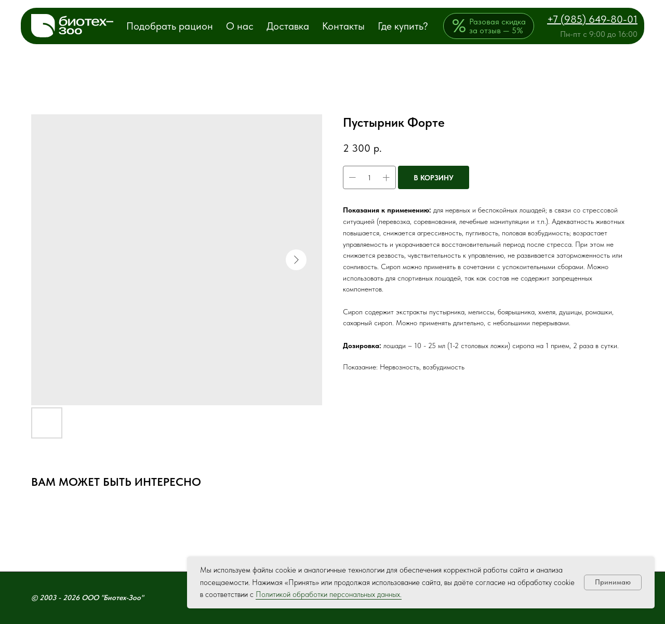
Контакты (343, 26)
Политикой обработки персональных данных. (329, 594)
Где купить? (403, 26)
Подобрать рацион (169, 26)
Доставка (288, 26)
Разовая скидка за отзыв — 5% (497, 26)
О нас (240, 26)
